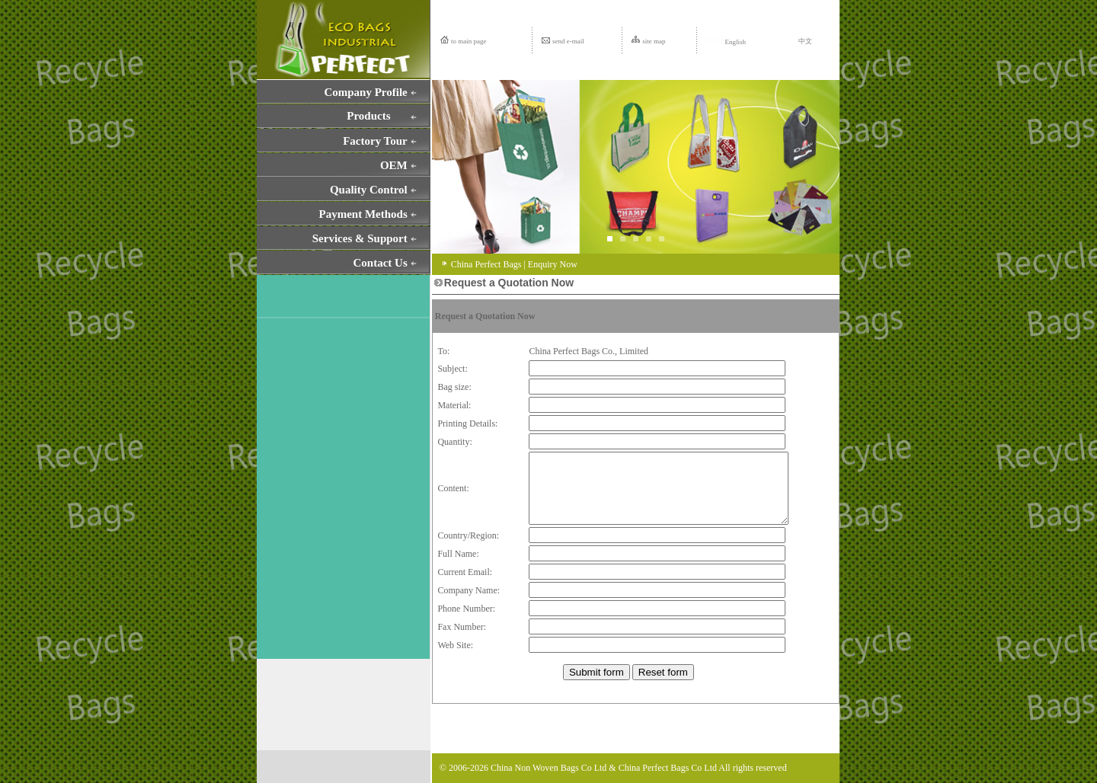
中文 (805, 41)
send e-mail (568, 41)
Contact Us (380, 263)
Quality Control (369, 190)
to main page (469, 41)
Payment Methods (363, 214)
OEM (394, 165)
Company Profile (365, 92)
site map (653, 41)
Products (368, 116)
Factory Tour (375, 141)
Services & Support (360, 238)
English (725, 42)
